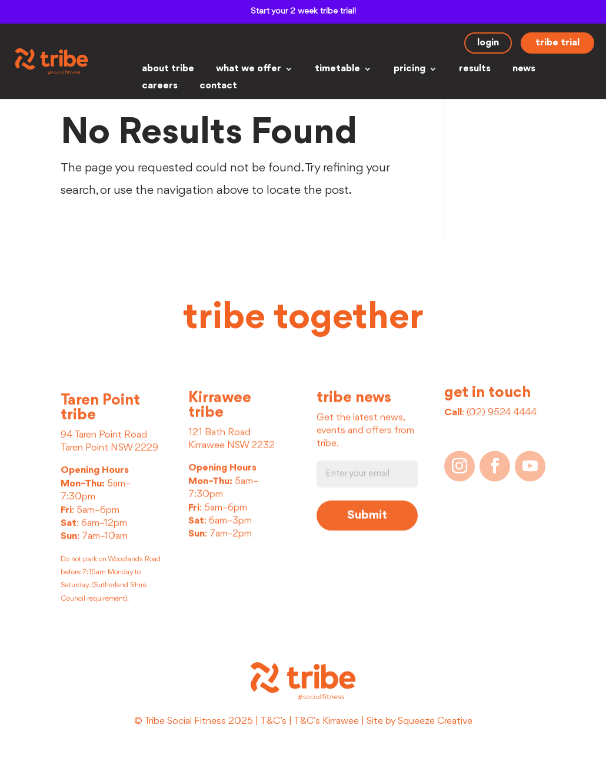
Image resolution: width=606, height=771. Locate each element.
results (475, 69)
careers (160, 86)
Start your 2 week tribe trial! (303, 11)
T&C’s (273, 721)
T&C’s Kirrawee (326, 721)
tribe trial (557, 43)
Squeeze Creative (435, 721)
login (488, 43)
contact (218, 86)
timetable (337, 69)
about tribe (168, 69)
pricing (409, 69)
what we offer (248, 69)
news (523, 69)
